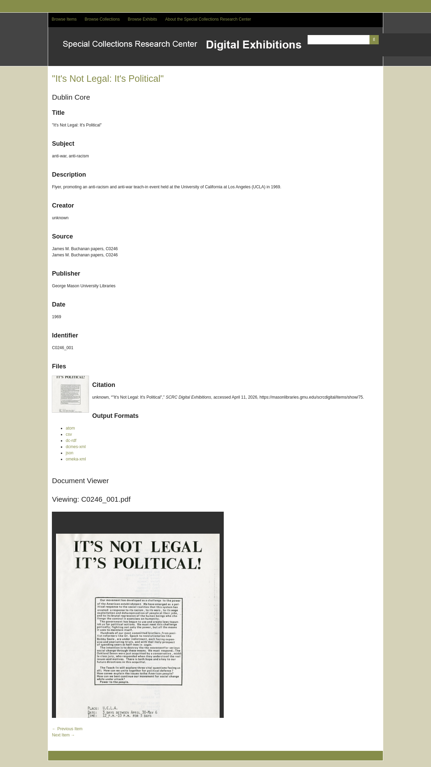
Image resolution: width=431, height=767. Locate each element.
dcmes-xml (76, 446)
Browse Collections (102, 19)
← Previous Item (67, 728)
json (69, 453)
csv (69, 434)
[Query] (343, 39)
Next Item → (63, 735)
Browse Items (64, 19)
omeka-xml (76, 459)
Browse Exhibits (142, 19)
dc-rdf (71, 440)
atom (70, 428)
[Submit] (374, 39)
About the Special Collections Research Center (208, 19)
